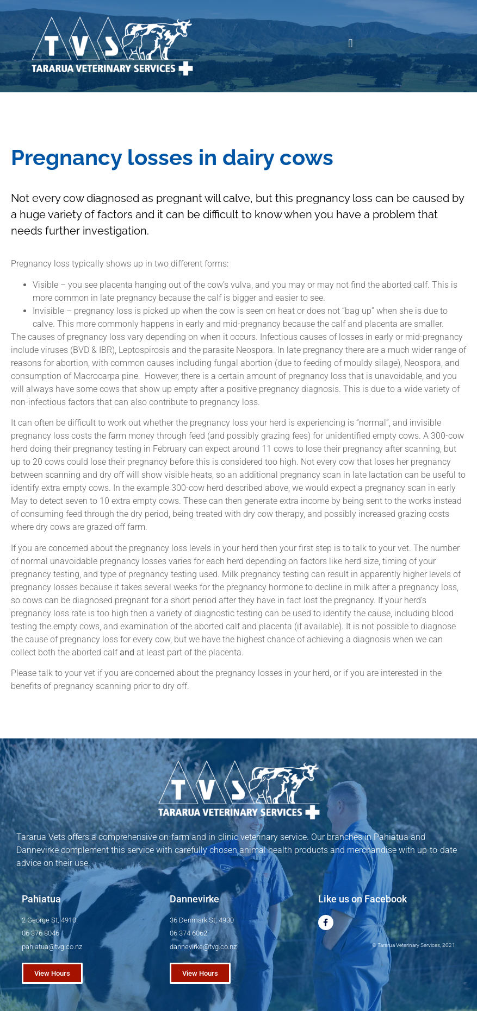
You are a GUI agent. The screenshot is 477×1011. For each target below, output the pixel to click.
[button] (350, 44)
